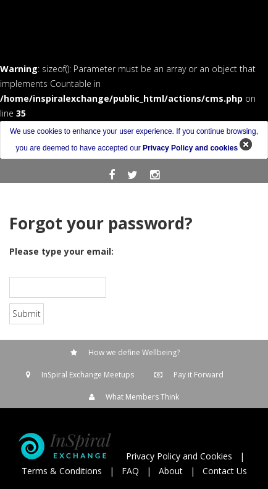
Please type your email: (61, 251)
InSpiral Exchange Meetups (87, 374)
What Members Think (142, 397)
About (171, 471)
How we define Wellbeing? (134, 352)
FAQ (130, 471)
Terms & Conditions (62, 471)
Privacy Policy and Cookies (179, 456)
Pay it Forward (199, 374)
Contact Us (225, 471)
